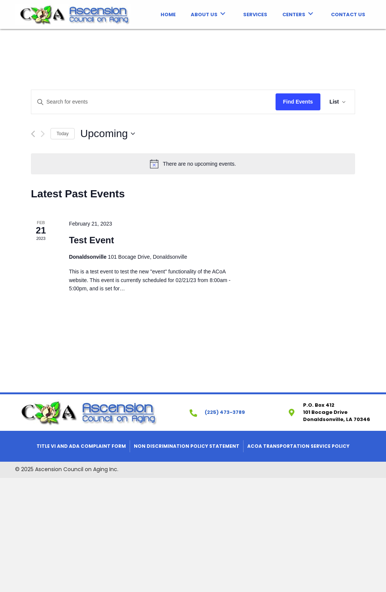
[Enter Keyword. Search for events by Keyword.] (153, 102)
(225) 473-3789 (225, 412)
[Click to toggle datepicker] (107, 133)
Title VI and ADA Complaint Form (81, 446)
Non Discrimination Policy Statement (186, 446)
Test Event (91, 240)
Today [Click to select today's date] (63, 133)
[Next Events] (43, 133)
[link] (168, 14)
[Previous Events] (33, 133)
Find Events (298, 102)
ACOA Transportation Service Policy (298, 446)
